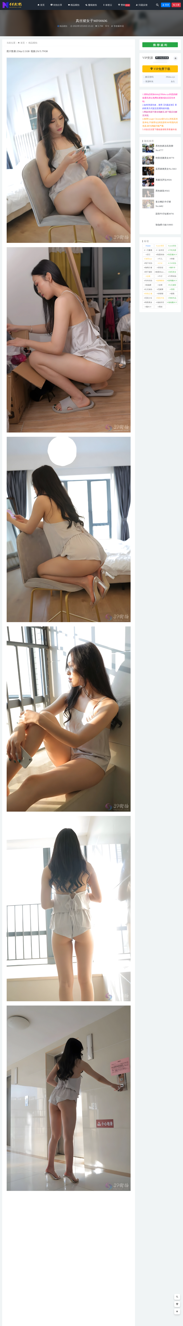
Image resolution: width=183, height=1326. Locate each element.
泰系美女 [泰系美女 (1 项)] (172, 272)
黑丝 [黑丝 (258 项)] (160, 307)
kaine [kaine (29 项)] (149, 246)
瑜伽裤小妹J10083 (164, 225)
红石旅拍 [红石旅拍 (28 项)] (148, 289)
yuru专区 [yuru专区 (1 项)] (160, 246)
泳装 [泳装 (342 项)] (148, 276)
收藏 (11, 1229)
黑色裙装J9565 (163, 191)
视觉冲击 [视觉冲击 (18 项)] (160, 298)
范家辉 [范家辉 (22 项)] (160, 289)
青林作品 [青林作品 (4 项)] (172, 298)
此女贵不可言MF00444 (119, 1307)
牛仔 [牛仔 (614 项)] (160, 276)
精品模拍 (63, 26)
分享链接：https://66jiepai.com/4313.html (32, 1229)
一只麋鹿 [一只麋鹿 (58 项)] (148, 250)
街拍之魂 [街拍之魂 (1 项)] (148, 294)
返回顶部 (175, 1321)
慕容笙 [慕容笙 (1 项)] (160, 268)
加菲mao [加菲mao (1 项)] (148, 259)
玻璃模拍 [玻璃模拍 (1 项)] (160, 281)
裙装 (11, 1222)
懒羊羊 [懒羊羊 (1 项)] (172, 268)
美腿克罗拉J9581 (164, 180)
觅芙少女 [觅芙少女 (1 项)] (148, 298)
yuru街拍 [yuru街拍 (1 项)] (172, 246)
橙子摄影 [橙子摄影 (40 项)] (148, 272)
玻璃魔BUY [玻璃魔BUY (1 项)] (172, 281)
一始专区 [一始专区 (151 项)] (160, 250)
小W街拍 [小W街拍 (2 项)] (172, 263)
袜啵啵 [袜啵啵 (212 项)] (160, 294)
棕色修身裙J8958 (47, 1307)
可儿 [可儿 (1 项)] (160, 259)
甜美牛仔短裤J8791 (165, 214)
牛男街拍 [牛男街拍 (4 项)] (172, 276)
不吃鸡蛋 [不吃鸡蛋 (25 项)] (172, 250)
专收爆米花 (117, 26)
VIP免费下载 (160, 68)
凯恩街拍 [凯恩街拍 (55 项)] (160, 255)
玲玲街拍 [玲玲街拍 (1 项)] (148, 281)
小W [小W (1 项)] (160, 263)
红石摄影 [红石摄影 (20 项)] (172, 285)
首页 (22, 42)
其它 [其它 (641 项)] (148, 255)
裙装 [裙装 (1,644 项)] (172, 294)
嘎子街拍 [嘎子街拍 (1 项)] (148, 263)
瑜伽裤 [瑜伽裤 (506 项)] (148, 285)
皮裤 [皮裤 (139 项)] (160, 285)
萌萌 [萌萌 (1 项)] (172, 289)
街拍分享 (11, 1302)
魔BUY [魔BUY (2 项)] (148, 307)
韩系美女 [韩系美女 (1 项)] (148, 302)
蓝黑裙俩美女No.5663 (166, 169)
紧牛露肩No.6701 (13, 1307)
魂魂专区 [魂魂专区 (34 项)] (160, 302)
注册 (176, 5)
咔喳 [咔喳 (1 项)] (172, 259)
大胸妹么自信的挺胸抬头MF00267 (85, 1305)
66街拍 (26, 1321)
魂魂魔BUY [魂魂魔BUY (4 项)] (172, 302)
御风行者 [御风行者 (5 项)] (148, 268)
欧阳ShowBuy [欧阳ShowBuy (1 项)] (161, 272)
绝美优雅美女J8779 (165, 158)
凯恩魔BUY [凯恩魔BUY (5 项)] (172, 255)
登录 (165, 5)
